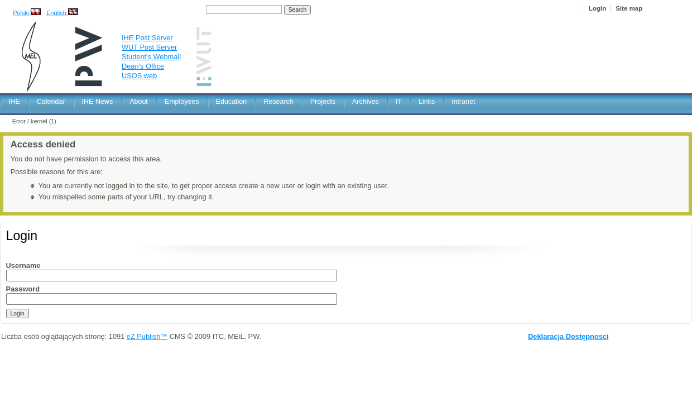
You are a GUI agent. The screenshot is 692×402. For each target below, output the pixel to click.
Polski (27, 12)
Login (597, 8)
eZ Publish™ (147, 336)
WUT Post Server (149, 47)
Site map (629, 8)
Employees (182, 102)
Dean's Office (143, 66)
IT (399, 102)
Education (231, 102)
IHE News (97, 102)
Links (427, 102)
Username (23, 265)
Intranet (463, 102)
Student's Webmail (151, 56)
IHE (14, 102)
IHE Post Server (147, 38)
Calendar (51, 102)
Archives (365, 102)
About (138, 102)
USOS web (139, 75)
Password (23, 289)
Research (278, 102)
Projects (322, 102)
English (62, 12)
